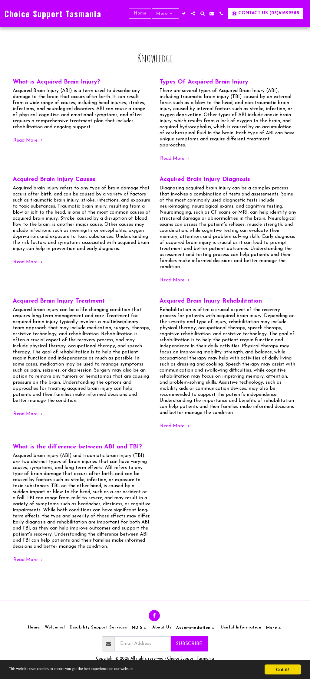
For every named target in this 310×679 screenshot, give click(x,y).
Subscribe (189, 643)
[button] (183, 13)
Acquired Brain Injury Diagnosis (205, 179)
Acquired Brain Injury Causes (54, 179)
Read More (28, 140)
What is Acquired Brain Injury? (56, 82)
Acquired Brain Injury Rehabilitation (211, 301)
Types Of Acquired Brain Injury (204, 82)
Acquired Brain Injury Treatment (59, 301)
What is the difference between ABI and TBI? (77, 447)
